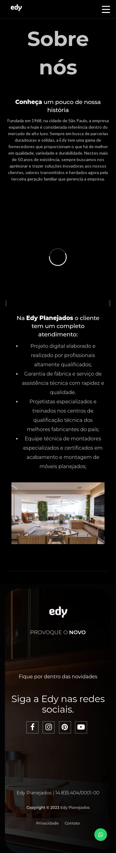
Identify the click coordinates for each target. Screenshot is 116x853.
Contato (72, 823)
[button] (106, 10)
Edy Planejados (75, 807)
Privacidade (47, 823)
